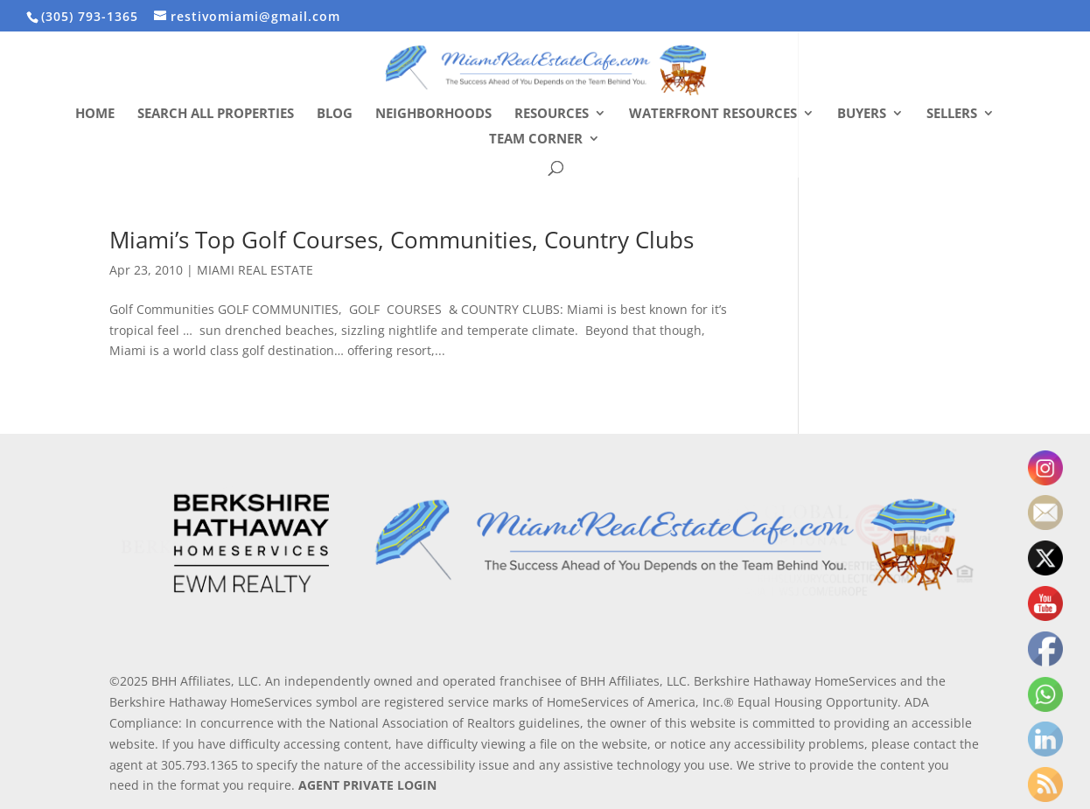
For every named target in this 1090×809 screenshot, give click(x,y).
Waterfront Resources (713, 114)
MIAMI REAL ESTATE (255, 270)
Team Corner (536, 139)
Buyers (861, 114)
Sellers (951, 114)
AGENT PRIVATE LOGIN (367, 785)
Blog (335, 114)
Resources (551, 114)
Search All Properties (215, 114)
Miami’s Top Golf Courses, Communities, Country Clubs (401, 239)
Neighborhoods (433, 114)
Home (95, 114)
